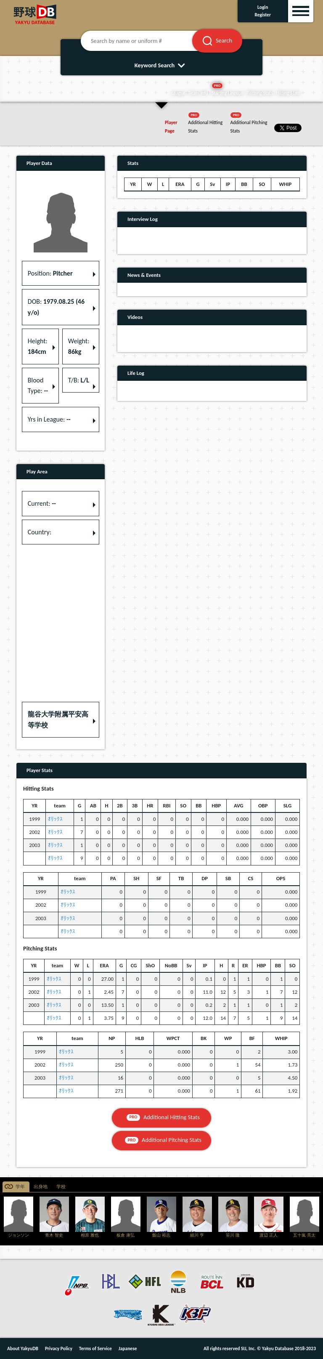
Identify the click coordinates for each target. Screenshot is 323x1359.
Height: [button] (38, 346)
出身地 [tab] (41, 1186)
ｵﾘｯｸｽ (55, 819)
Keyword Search (162, 65)
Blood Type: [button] (38, 385)
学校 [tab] (61, 1186)
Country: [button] (39, 532)
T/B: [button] (78, 380)
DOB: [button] (56, 306)
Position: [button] (50, 273)
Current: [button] (42, 503)
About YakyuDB (22, 1348)
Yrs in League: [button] (49, 419)
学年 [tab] (20, 1186)
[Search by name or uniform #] (147, 41)
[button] (60, 720)
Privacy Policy (58, 1348)
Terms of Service (95, 1348)
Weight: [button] (79, 346)
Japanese (128, 1348)
